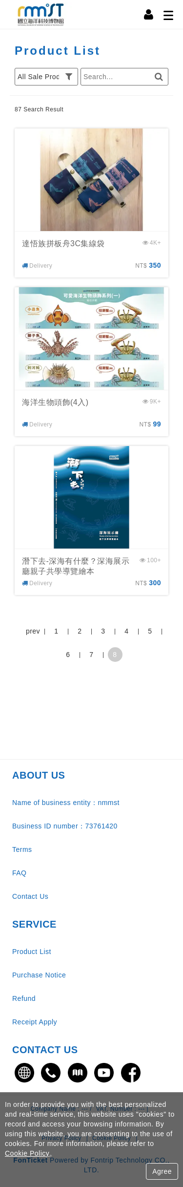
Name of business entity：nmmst (66, 802)
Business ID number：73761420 (65, 826)
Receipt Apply (34, 1022)
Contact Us (30, 896)
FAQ (19, 873)
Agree (162, 1171)
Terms (22, 849)
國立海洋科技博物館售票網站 (41, 14)
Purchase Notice (39, 975)
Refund (24, 998)
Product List (31, 951)
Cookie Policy (27, 1153)
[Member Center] (149, 14)
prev (33, 631)
